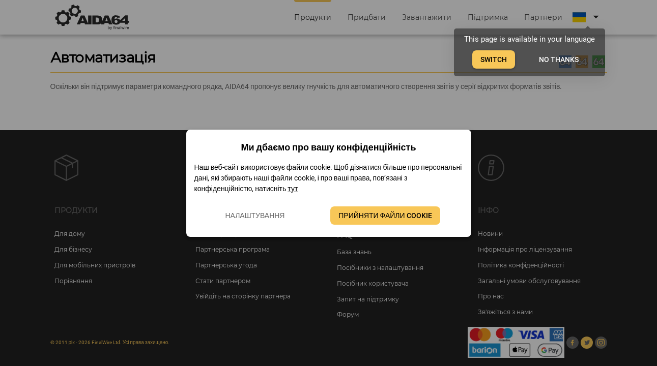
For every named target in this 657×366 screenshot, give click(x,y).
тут (293, 189)
